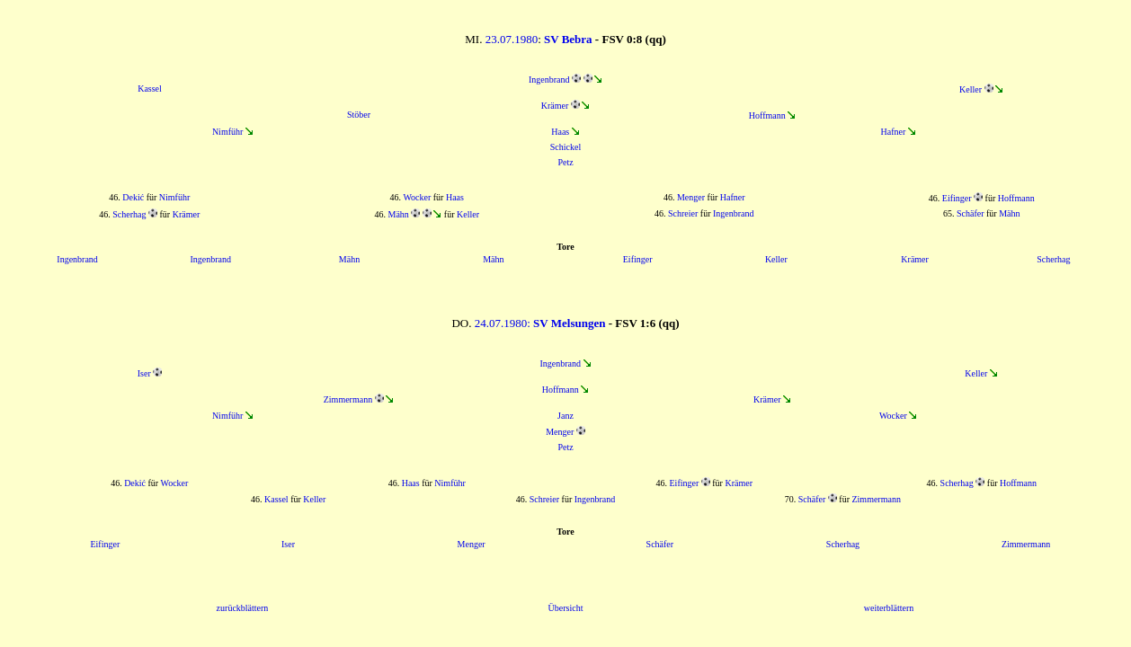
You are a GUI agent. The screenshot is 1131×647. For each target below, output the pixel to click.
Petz (565, 162)
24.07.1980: (504, 323)
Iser (144, 373)
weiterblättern (889, 608)
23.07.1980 (512, 39)
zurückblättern (243, 608)
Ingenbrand (549, 79)
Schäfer (970, 213)
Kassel (150, 88)
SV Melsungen (569, 323)
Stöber (358, 115)
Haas (560, 132)
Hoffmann (767, 115)
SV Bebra (568, 39)
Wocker (417, 197)
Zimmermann (348, 399)
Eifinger (957, 198)
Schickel (565, 147)
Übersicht (565, 608)
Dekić (133, 197)
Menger (691, 197)
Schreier (683, 213)
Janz (565, 416)
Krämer (555, 106)
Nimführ (227, 132)
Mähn (397, 214)
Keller (970, 89)
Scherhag (129, 214)
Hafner (892, 132)
